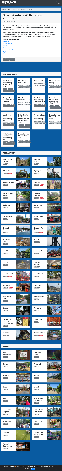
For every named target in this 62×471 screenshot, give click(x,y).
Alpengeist (6, 41)
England (5, 364)
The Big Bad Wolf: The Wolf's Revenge (8, 321)
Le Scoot (6, 262)
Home (4, 9)
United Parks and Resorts (8, 21)
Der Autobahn (38, 205)
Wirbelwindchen (39, 333)
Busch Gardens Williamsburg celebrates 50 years (8, 83)
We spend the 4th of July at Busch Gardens (9, 100)
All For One (7, 171)
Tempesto (37, 308)
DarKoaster (7, 205)
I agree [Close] (33, 468)
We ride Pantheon (40, 81)
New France (7, 421)
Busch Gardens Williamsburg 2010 (23, 136)
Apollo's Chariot (7, 43)
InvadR (5, 251)
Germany (6, 387)
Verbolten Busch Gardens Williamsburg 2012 (8, 137)
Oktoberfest (38, 421)
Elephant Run (38, 217)
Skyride (5, 52)
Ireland (36, 387)
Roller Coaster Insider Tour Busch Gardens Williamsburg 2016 (23, 118)
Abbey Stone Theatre (7, 160)
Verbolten (5, 54)
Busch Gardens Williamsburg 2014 (54, 117)
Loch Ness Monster (8, 50)
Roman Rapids (39, 297)
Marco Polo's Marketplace (38, 411)
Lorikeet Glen (38, 274)
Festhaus (6, 375)
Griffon (5, 46)
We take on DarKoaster (22, 82)
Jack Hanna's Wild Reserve (38, 399)
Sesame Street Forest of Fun (39, 434)
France (36, 375)
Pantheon (5, 48)
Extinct (10, 173)
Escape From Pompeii (7, 229)
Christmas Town (37, 353)
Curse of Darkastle (37, 195)
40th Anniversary (7, 353)
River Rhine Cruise (7, 297)
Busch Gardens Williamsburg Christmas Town (39, 100)
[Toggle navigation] (58, 2)
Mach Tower (7, 285)
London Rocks (8, 274)
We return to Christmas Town (24, 99)
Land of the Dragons (7, 411)
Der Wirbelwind (8, 217)
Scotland (6, 433)
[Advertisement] (31, 66)
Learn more (26, 468)
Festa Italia (38, 364)
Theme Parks (11, 9)
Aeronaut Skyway (37, 160)
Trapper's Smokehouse (7, 445)
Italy (4, 398)
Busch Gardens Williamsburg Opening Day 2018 (54, 100)
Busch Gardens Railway (8, 195)
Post (6, 59)
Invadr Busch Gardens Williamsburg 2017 (7, 118)
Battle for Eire (38, 182)
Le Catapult (38, 251)
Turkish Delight (39, 319)
